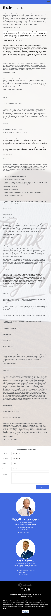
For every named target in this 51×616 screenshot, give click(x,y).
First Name (5, 453)
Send (42, 487)
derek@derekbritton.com (27, 570)
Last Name (5, 458)
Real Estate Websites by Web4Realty (21, 594)
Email (4, 463)
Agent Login (37, 594)
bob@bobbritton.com (26, 527)
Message (4, 474)
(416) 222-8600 (24, 532)
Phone (4, 469)
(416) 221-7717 (24, 530)
